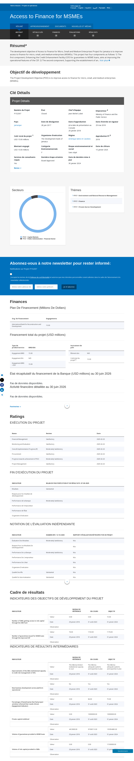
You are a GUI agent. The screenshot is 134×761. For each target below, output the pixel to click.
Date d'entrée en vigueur (107, 122)
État (43, 110)
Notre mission (15, 6)
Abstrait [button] (19, 34)
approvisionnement (39, 26)
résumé (19, 26)
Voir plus (105, 60)
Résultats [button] (93, 34)
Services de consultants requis (24, 158)
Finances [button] (56, 34)
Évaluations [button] (74, 34)
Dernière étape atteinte (52, 157)
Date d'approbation (77, 122)
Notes (16, 168)
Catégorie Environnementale (49, 147)
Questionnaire (123, 751)
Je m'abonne (69, 287)
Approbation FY (103, 135)
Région (72, 135)
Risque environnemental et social (81, 147)
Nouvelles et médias (81, 26)
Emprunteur (102, 110)
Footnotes (14, 406)
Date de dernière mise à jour (79, 158)
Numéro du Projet (22, 110)
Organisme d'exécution (51, 135)
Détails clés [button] (37, 34)
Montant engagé (21, 146)
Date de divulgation (50, 122)
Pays (16, 122)
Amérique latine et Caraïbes (80, 139)
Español (88, 8)
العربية (95, 8)
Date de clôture (103, 146)
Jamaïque (18, 125)
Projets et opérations (29, 6)
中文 (108, 8)
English (80, 8)
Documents (60, 26)
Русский (102, 8)
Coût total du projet (23, 135)
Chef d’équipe (75, 110)
